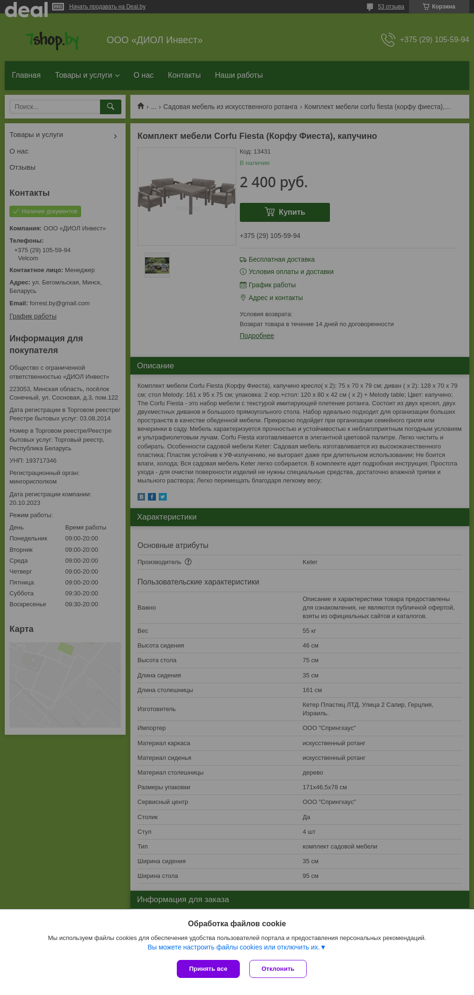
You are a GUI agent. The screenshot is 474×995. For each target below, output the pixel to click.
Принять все (208, 968)
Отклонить (278, 968)
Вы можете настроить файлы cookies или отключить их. (233, 947)
